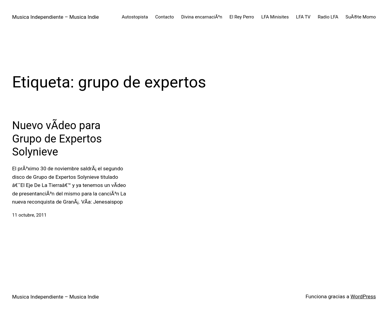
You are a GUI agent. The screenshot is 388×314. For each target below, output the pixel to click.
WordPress (363, 296)
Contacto (164, 17)
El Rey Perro (241, 17)
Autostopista (135, 17)
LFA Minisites (275, 17)
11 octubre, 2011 (29, 215)
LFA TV (303, 17)
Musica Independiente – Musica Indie (55, 17)
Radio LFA (328, 17)
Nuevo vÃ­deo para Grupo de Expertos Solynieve (57, 138)
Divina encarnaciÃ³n (201, 17)
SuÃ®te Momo (361, 17)
